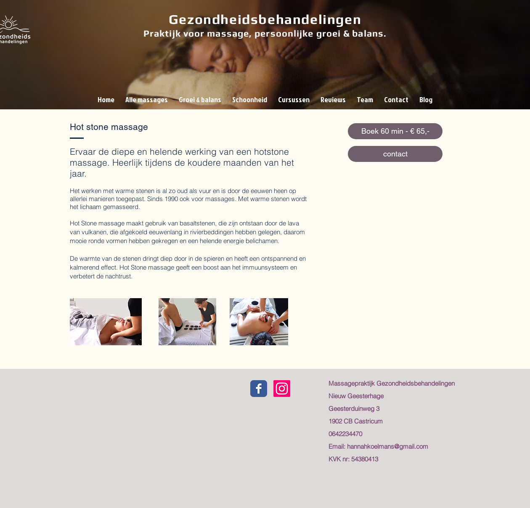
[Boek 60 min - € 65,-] (395, 131)
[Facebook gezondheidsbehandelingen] (258, 388)
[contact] (395, 154)
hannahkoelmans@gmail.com (387, 446)
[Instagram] (281, 388)
